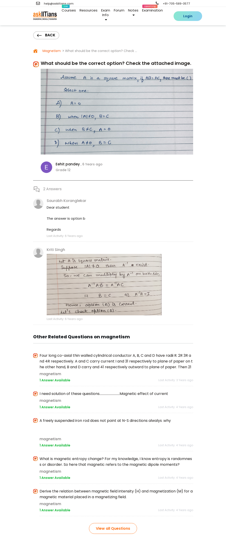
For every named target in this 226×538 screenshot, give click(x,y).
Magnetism (51, 51)
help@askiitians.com (55, 4)
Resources (88, 10)
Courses (69, 9)
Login (187, 16)
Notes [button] (133, 12)
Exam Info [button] (105, 14)
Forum (119, 10)
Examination (152, 9)
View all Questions (113, 528)
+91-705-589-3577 (173, 4)
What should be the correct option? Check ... (101, 51)
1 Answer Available (55, 380)
